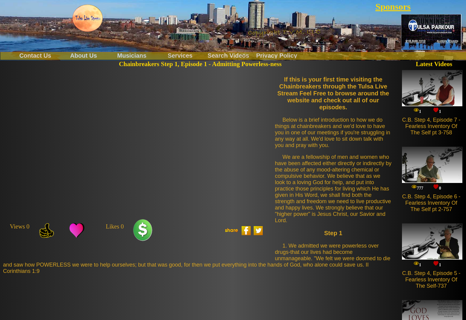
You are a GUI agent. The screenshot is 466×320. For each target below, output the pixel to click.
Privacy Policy (276, 55)
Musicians (131, 55)
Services (180, 55)
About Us (83, 55)
